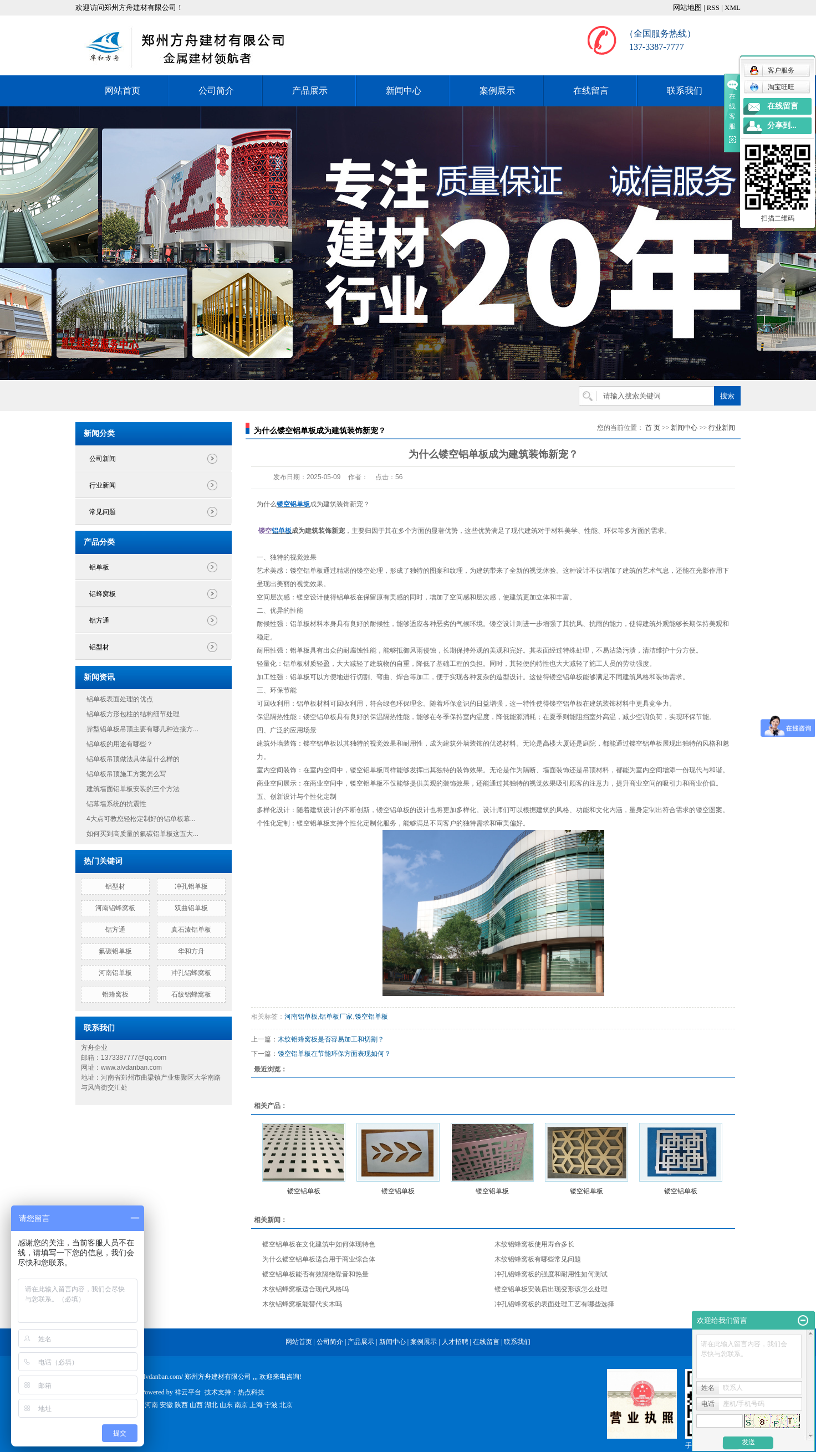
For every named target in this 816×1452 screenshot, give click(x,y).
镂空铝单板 (371, 1016)
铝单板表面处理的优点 (119, 699)
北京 (286, 1405)
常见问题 (102, 512)
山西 (196, 1405)
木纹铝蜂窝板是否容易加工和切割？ (331, 1039)
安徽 (166, 1405)
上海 (256, 1405)
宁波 (271, 1405)
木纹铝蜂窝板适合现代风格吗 (305, 1289)
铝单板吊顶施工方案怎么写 (126, 774)
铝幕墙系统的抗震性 (116, 804)
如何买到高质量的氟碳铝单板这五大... (142, 834)
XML (733, 7)
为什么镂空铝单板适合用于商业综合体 (318, 1259)
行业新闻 (102, 485)
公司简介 (216, 90)
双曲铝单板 (191, 908)
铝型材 (99, 647)
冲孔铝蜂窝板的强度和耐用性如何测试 (551, 1274)
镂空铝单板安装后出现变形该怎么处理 (551, 1289)
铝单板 (99, 567)
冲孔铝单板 (191, 886)
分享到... (782, 125)
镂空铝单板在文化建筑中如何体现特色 (318, 1244)
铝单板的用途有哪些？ (119, 744)
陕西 (181, 1405)
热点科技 (251, 1392)
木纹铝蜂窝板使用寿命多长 (534, 1244)
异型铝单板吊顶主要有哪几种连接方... (142, 729)
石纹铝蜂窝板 (191, 994)
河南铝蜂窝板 (115, 908)
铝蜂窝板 (102, 594)
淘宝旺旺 (771, 87)
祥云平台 (188, 1392)
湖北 (211, 1405)
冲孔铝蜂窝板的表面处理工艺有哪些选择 (554, 1304)
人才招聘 (455, 1342)
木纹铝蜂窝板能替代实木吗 (302, 1304)
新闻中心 (403, 90)
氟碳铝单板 (115, 951)
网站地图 (687, 7)
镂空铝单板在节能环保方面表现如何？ (334, 1054)
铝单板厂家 (336, 1016)
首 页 (652, 428)
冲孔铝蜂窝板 (191, 973)
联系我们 (684, 90)
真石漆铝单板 (191, 929)
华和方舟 (191, 951)
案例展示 (497, 90)
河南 (151, 1405)
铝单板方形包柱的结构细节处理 (133, 714)
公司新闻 (102, 459)
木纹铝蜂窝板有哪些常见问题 (537, 1259)
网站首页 (122, 90)
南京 (241, 1405)
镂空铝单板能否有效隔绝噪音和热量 (315, 1274)
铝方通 (99, 620)
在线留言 (591, 90)
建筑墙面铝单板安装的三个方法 (133, 789)
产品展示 (310, 90)
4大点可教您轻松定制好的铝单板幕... (141, 819)
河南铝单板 (115, 973)
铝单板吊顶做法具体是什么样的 (133, 759)
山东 (226, 1405)
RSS (713, 7)
